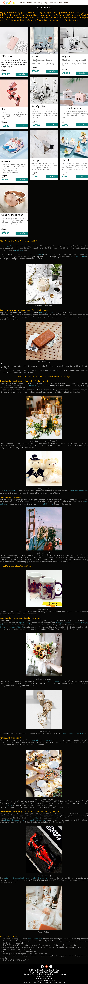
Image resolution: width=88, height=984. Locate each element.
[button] (29, 3)
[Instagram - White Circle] (50, 966)
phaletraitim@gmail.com (46, 981)
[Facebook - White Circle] (42, 966)
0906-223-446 (47, 979)
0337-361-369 (46, 976)
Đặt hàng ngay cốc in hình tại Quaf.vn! (18, 566)
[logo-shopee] (46, 966)
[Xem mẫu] (22, 74)
